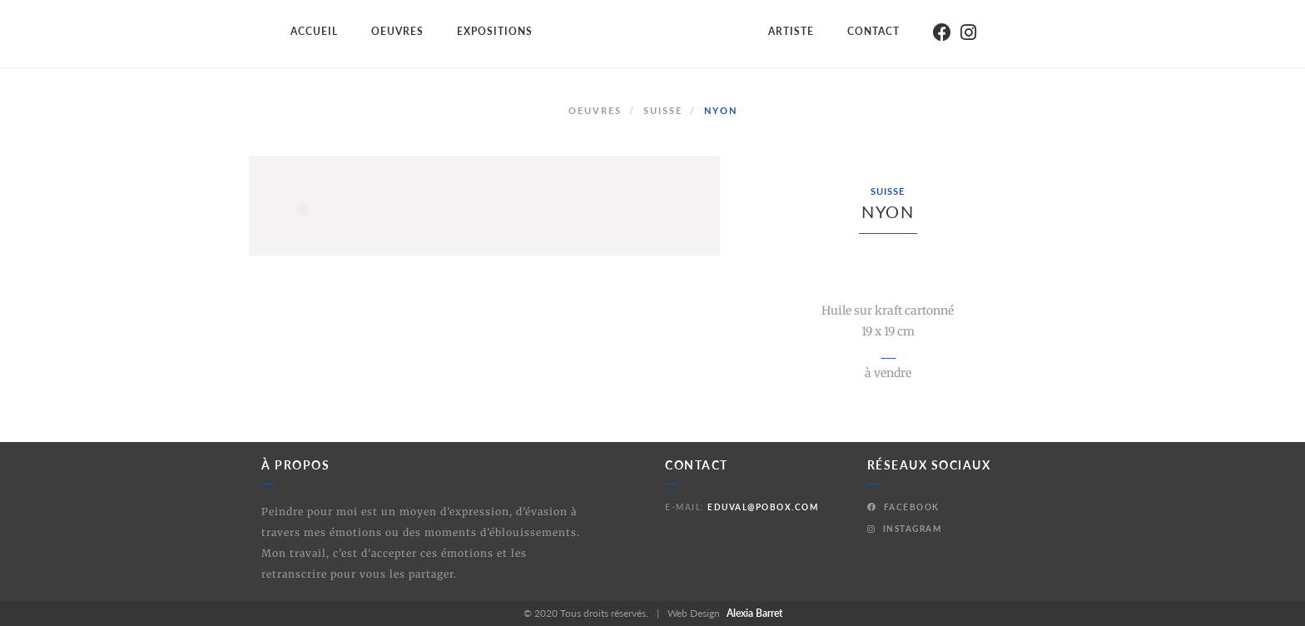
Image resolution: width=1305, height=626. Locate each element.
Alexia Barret (754, 613)
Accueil (314, 31)
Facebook (903, 507)
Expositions (495, 31)
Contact (873, 31)
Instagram (904, 529)
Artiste (791, 31)
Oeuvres (397, 31)
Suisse (662, 110)
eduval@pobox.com (762, 507)
